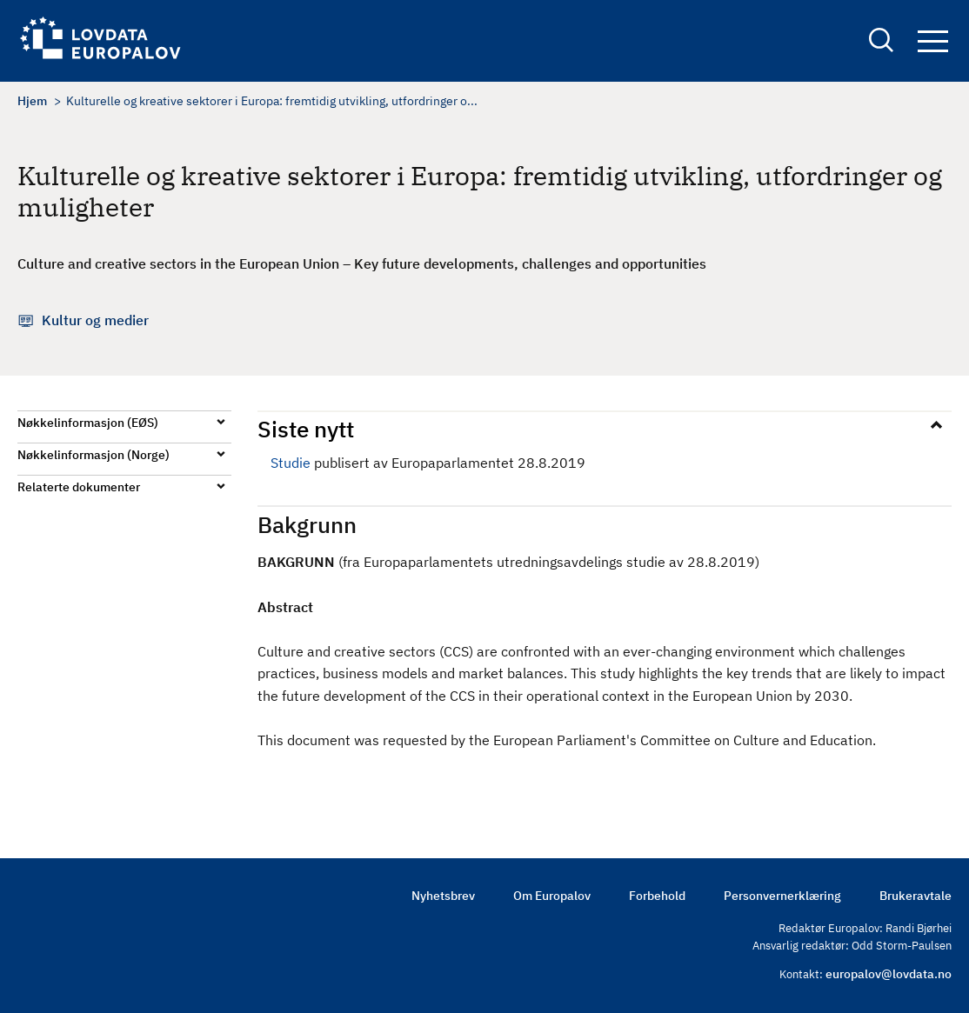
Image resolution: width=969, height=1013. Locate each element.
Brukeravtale (915, 895)
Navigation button (933, 41)
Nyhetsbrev (443, 895)
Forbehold (657, 895)
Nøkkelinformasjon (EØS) (87, 422)
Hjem (32, 101)
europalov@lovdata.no (888, 974)
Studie (291, 462)
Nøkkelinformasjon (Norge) (93, 455)
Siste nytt (305, 428)
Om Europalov (552, 895)
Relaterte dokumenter (78, 487)
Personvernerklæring (782, 895)
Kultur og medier (95, 320)
